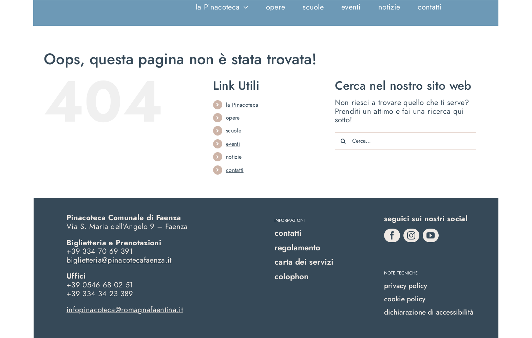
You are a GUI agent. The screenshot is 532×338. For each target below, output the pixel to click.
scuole (233, 131)
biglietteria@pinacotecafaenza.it (119, 259)
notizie (234, 157)
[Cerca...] (405, 140)
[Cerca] (343, 140)
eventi (233, 144)
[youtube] (431, 235)
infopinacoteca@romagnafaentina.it (124, 309)
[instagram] (411, 235)
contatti (235, 170)
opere (233, 118)
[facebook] (392, 235)
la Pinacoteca (242, 105)
